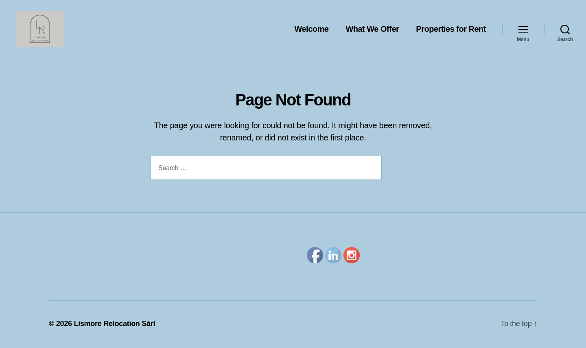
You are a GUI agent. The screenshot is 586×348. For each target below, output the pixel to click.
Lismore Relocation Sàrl (114, 325)
